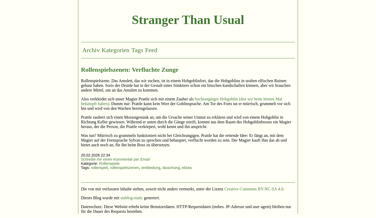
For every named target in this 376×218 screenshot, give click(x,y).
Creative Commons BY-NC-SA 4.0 (254, 189)
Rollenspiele (109, 163)
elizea (187, 168)
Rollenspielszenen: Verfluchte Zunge (129, 69)
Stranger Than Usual (188, 20)
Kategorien (116, 50)
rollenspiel (99, 168)
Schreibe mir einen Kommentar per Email (115, 159)
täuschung (171, 168)
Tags (137, 50)
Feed (151, 50)
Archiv (91, 50)
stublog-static (131, 198)
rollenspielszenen (124, 168)
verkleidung (150, 168)
